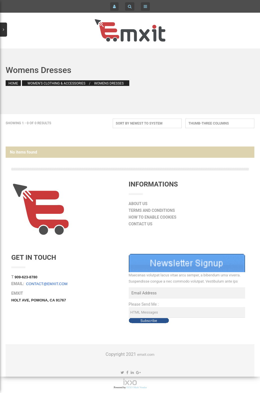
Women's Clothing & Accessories (56, 83)
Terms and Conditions (152, 210)
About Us (138, 203)
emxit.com (145, 354)
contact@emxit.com (46, 284)
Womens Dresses (109, 83)
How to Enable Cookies (153, 217)
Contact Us (140, 224)
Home (13, 83)
